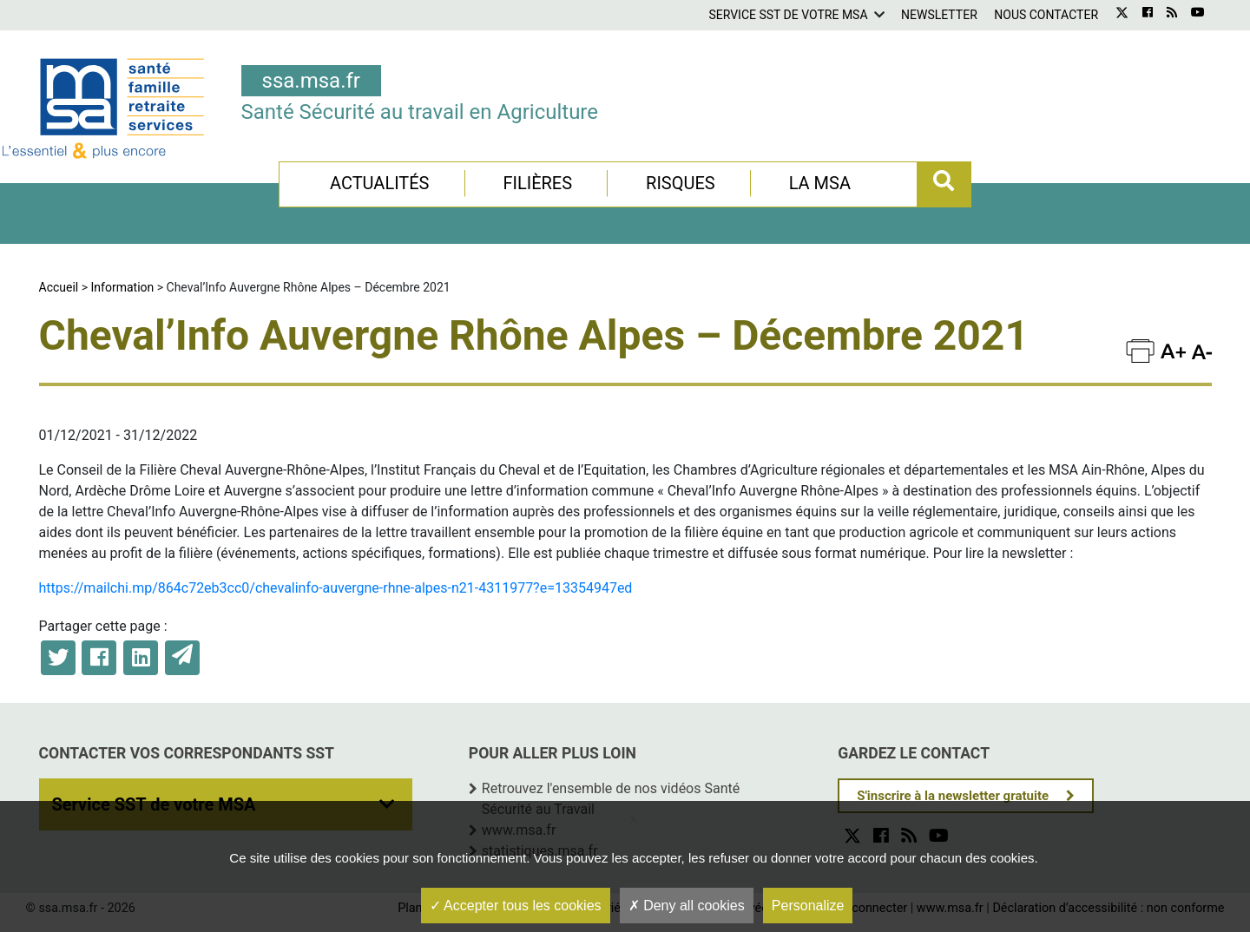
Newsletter (939, 15)
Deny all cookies (686, 905)
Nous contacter (1046, 15)
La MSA (820, 183)
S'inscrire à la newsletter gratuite (953, 796)
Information (123, 287)
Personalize (808, 905)
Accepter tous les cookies (516, 905)
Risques (680, 183)
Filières (537, 183)
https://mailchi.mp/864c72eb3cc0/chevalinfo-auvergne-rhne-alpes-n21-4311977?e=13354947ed (336, 588)
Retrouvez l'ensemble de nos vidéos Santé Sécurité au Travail (611, 798)
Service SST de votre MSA (787, 15)
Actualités (380, 183)
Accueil (59, 287)
